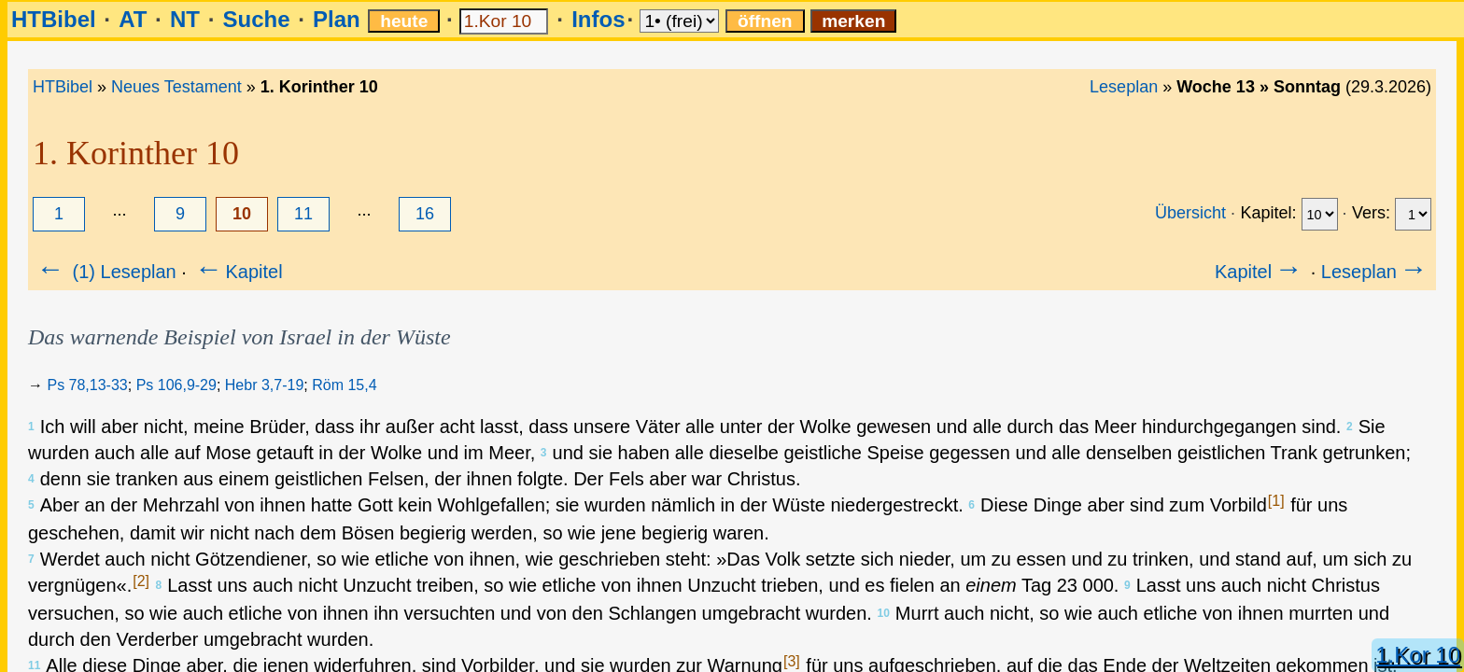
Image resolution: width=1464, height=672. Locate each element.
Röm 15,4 (344, 385)
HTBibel (53, 19)
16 (424, 213)
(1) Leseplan (105, 271)
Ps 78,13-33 (87, 385)
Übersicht (1190, 212)
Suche (255, 19)
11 (303, 213)
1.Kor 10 (1417, 654)
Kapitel (236, 271)
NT (185, 19)
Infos (598, 19)
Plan (336, 19)
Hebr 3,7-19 (264, 385)
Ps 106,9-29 (176, 385)
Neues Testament (176, 86)
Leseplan (1124, 86)
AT (133, 19)
